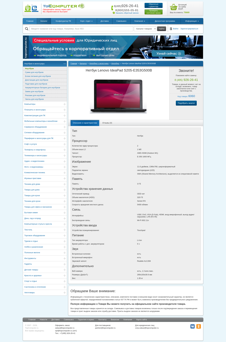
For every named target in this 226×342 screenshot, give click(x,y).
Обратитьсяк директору (153, 5)
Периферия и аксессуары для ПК (45, 138)
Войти (175, 29)
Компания (128, 319)
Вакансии (115, 319)
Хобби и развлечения (45, 247)
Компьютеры (45, 104)
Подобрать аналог (186, 103)
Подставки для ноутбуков (36, 84)
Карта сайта (141, 319)
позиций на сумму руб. (183, 7)
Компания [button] (139, 21)
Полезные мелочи (45, 252)
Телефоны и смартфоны (45, 150)
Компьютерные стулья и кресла (45, 224)
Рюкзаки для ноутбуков (35, 95)
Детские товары (45, 270)
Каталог (44, 21)
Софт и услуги (45, 144)
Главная (29, 21)
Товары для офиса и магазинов (45, 207)
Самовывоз (121, 21)
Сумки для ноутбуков (34, 72)
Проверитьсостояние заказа (154, 12)
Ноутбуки (29, 68)
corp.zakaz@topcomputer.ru (147, 328)
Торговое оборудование (45, 235)
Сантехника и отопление (45, 287)
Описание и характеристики (85, 123)
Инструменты (45, 258)
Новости (43, 319)
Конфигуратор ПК (63, 21)
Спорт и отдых (45, 281)
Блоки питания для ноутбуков (38, 76)
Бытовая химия (45, 212)
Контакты (102, 319)
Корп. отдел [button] (86, 21)
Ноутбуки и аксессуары (45, 64)
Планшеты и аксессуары (45, 110)
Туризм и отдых (45, 241)
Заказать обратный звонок (127, 13)
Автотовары (45, 292)
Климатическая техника (45, 172)
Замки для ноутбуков (34, 91)
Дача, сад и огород (45, 218)
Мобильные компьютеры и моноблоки (45, 121)
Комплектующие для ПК (45, 115)
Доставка (105, 21)
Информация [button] (192, 21)
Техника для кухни (45, 201)
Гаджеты (45, 264)
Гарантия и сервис (86, 319)
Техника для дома (45, 184)
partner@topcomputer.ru (105, 328)
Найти (161, 29)
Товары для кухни (45, 195)
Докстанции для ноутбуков (36, 80)
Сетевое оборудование (45, 132)
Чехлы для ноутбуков (34, 99)
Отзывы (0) (107, 123)
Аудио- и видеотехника (45, 161)
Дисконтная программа (165, 21)
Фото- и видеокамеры (45, 167)
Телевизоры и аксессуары (45, 155)
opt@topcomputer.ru (63, 331)
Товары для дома (45, 190)
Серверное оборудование (45, 127)
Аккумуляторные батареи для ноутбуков (42, 88)
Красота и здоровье (45, 275)
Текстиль (45, 230)
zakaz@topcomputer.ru (64, 328)
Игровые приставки (45, 178)
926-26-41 (126, 6)
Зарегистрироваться (189, 29)
